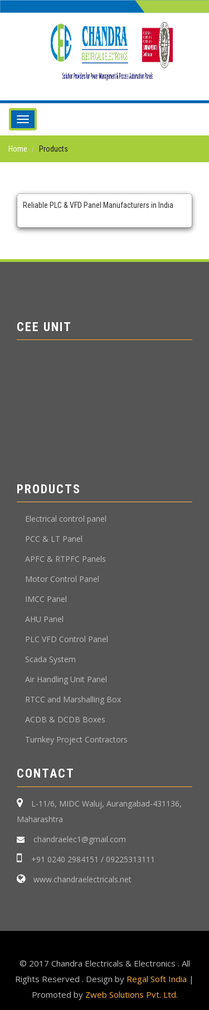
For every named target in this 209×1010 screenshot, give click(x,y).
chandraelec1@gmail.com (78, 839)
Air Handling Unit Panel (66, 679)
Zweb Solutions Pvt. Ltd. (131, 994)
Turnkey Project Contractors (76, 739)
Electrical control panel (65, 518)
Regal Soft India (157, 978)
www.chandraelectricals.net (81, 879)
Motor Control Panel (62, 579)
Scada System (50, 659)
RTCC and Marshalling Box (73, 699)
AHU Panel (44, 619)
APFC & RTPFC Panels (65, 558)
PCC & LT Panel (53, 538)
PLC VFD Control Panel (66, 639)
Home (17, 148)
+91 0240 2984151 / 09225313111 (93, 859)
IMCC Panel (46, 599)
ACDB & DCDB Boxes (65, 719)
